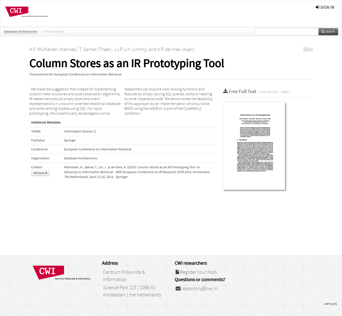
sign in (325, 7)
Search (328, 32)
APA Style (40, 173)
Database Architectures (20, 32)
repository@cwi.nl (197, 289)
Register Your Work (196, 272)
